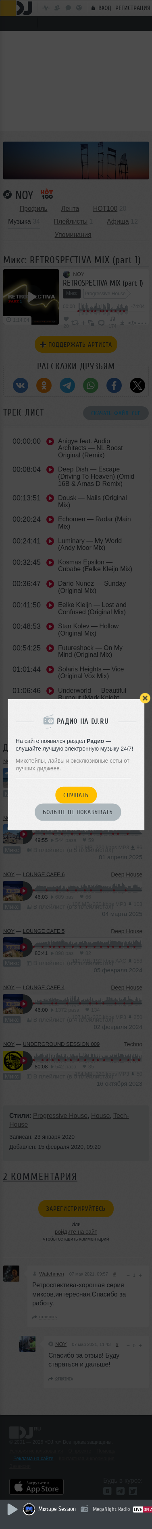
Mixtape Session (57, 1509)
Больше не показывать (78, 812)
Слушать (76, 795)
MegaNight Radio (111, 1509)
